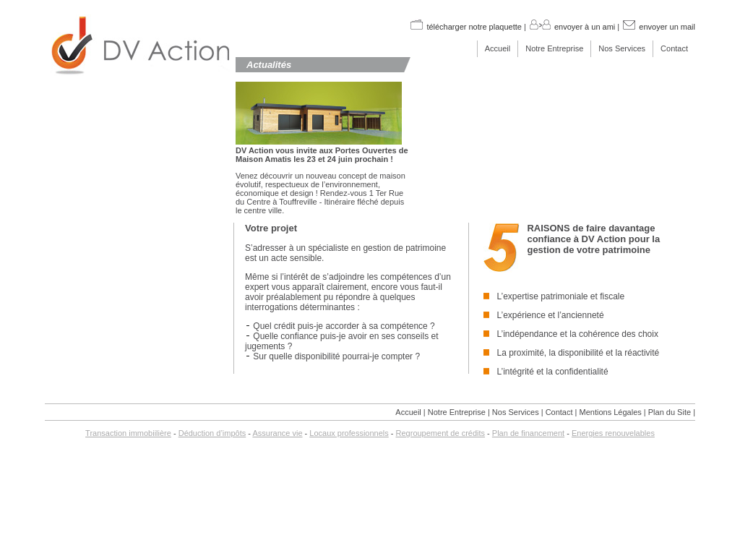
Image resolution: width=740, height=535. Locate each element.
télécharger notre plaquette (465, 26)
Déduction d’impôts (212, 433)
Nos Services (621, 48)
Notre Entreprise (554, 48)
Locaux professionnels (348, 433)
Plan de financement (528, 433)
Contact (674, 48)
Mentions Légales (611, 412)
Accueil (497, 48)
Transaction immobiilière (128, 433)
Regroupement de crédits (441, 433)
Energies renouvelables (613, 433)
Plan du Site (669, 412)
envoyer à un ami (571, 26)
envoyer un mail (658, 26)
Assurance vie (277, 433)
